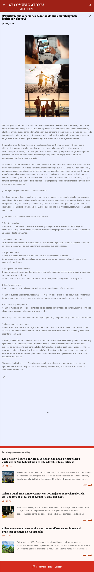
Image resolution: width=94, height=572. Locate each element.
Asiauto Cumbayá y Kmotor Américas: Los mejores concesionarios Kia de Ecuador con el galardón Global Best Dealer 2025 (43, 495)
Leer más (87, 485)
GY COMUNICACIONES (26, 4)
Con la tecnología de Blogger (47, 567)
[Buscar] (90, 5)
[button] (90, 17)
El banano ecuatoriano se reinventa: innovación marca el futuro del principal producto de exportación (41, 530)
